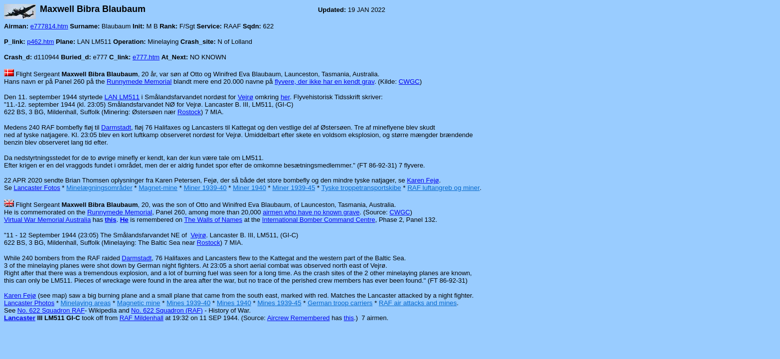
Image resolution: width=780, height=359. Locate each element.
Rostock (189, 112)
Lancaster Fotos (37, 187)
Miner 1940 (249, 187)
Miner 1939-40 (205, 187)
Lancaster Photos (29, 303)
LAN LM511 (122, 97)
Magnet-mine (158, 187)
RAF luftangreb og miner (443, 187)
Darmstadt (116, 127)
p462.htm (40, 41)
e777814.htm (49, 26)
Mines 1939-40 (188, 303)
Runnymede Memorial (139, 81)
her (285, 97)
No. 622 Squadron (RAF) (167, 310)
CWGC (409, 81)
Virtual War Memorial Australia (47, 219)
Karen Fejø (423, 180)
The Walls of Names (213, 219)
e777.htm (146, 57)
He (124, 219)
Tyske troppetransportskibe (361, 187)
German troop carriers (340, 303)
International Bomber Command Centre (318, 219)
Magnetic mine (138, 303)
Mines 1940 (234, 303)
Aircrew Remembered (298, 318)
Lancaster (19, 318)
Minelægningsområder (99, 187)
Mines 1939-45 (279, 303)
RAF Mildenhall (141, 318)
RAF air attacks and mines (418, 303)
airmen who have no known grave (311, 212)
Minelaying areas (85, 303)
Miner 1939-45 (293, 187)
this (349, 318)
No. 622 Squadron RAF (51, 310)
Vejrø (245, 97)
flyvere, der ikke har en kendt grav (324, 81)
